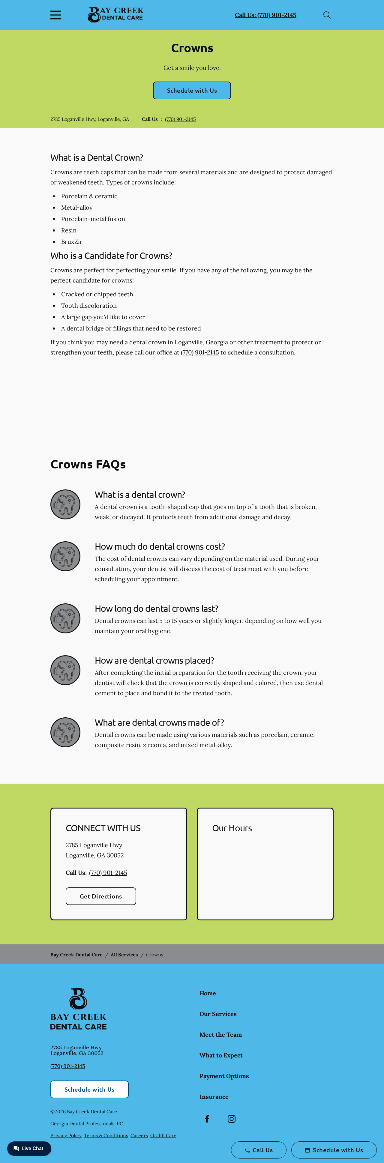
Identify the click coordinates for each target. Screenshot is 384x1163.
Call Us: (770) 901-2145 (265, 15)
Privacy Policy (66, 1135)
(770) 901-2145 (180, 119)
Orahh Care (163, 1135)
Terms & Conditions (106, 1135)
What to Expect (221, 1055)
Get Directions (101, 896)
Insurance (214, 1096)
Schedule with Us (192, 90)
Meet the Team (221, 1034)
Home (208, 993)
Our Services (218, 1014)
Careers (139, 1135)
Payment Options (224, 1076)
